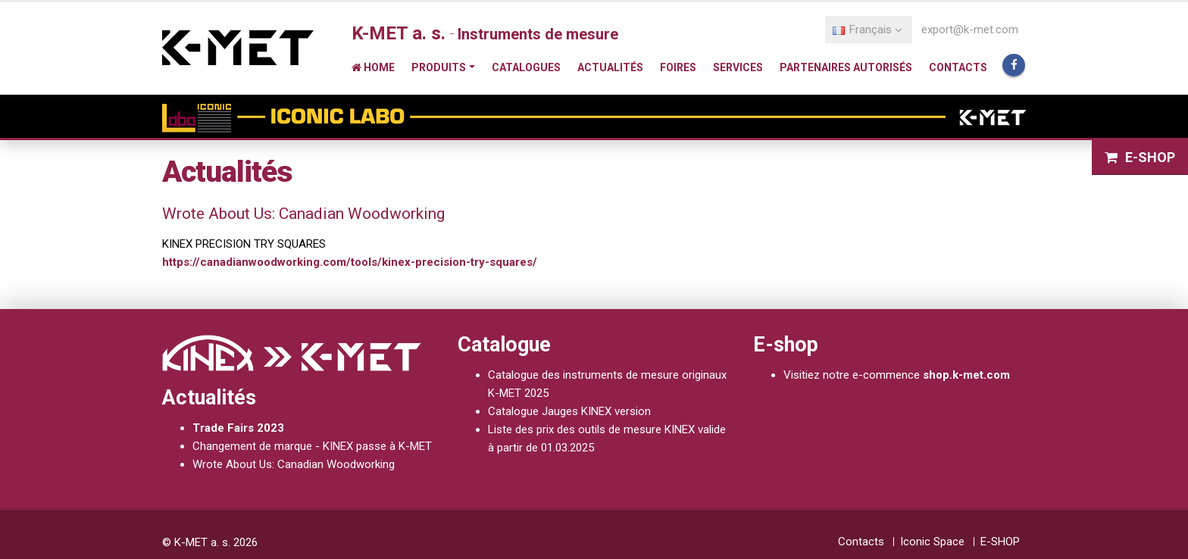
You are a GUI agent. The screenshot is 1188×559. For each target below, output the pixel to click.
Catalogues (526, 67)
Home (373, 67)
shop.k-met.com (966, 375)
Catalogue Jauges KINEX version (569, 411)
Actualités (610, 67)
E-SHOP (1140, 157)
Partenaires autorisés (846, 67)
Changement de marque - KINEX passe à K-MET (312, 446)
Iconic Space (932, 541)
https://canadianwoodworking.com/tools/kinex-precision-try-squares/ (349, 262)
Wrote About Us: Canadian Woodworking (293, 464)
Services (738, 67)
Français (867, 29)
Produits (438, 67)
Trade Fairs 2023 (238, 428)
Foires (678, 67)
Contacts (958, 67)
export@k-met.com (969, 29)
